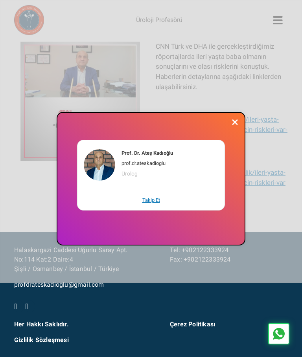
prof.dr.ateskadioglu (144, 163)
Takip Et (151, 200)
